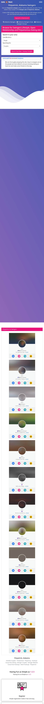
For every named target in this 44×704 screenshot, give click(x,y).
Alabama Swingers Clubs (25, 22)
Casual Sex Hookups (14, 664)
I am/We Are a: (7, 37)
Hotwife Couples (11, 661)
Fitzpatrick (33, 664)
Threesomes (20, 661)
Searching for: (7, 43)
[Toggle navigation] (41, 2)
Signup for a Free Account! (22, 18)
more (27, 352)
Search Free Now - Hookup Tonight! (21, 51)
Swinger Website (33, 662)
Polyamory (28, 661)
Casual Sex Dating (10, 662)
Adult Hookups (25, 664)
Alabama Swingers (9, 22)
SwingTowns (20, 58)
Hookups (34, 661)
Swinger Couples (22, 662)
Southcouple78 (6, 58)
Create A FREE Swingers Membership (12, 12)
